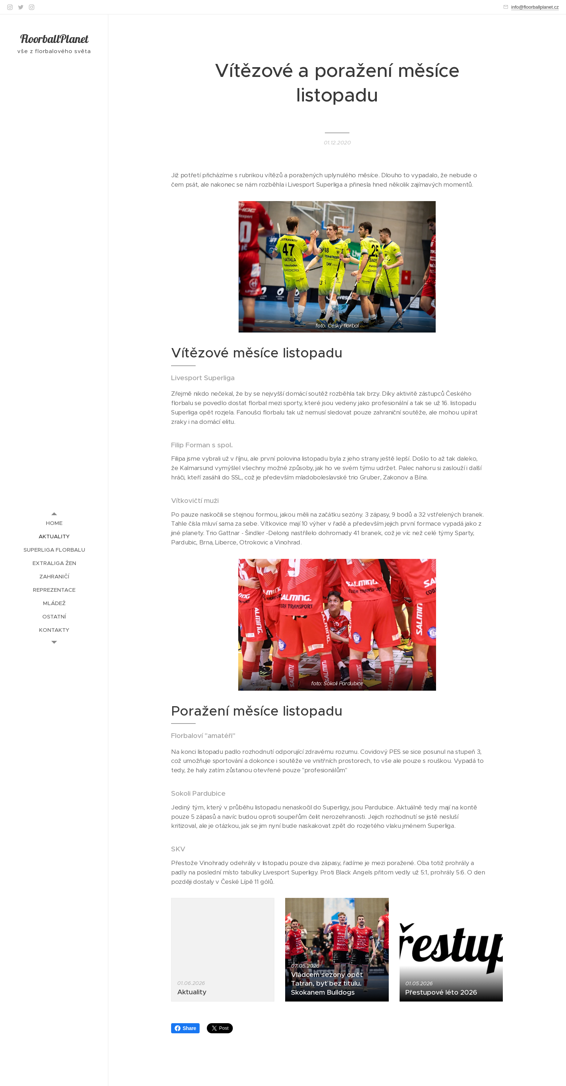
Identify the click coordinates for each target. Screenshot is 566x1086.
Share (185, 1028)
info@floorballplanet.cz (535, 7)
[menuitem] (54, 523)
